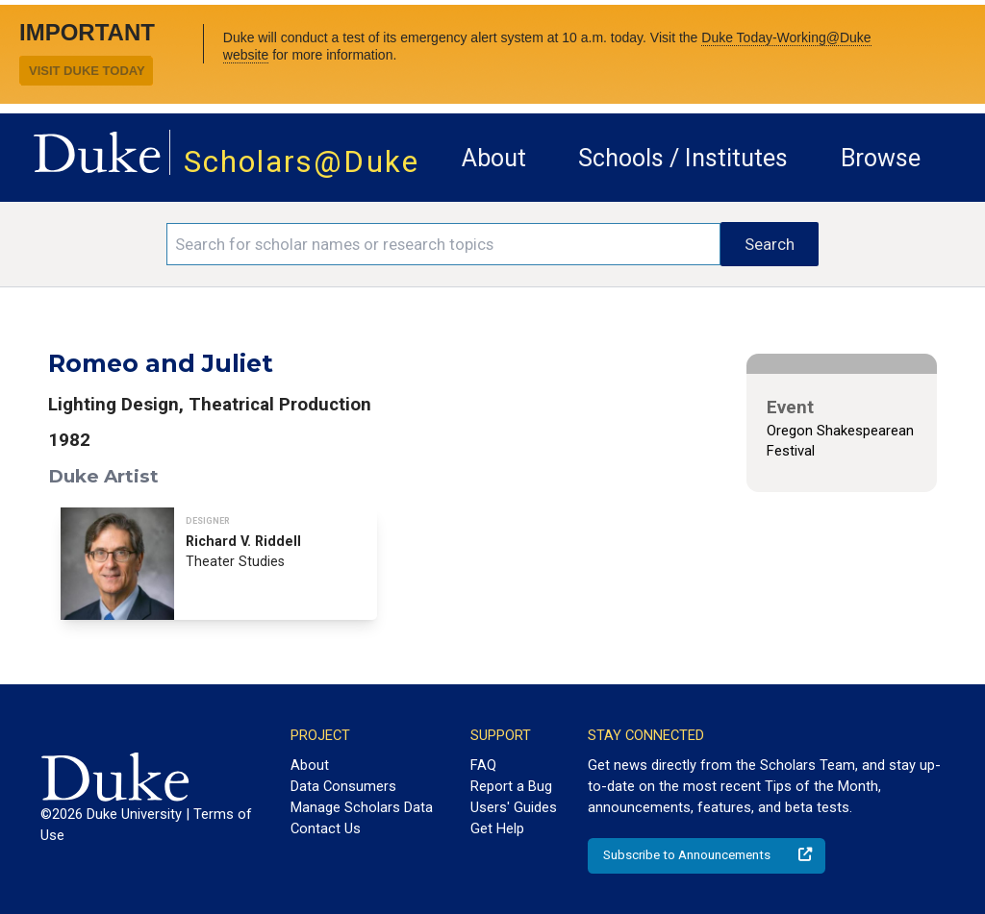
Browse (881, 158)
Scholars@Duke (301, 162)
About (494, 158)
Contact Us (325, 828)
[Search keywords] (443, 244)
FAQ (483, 765)
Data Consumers (343, 786)
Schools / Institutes (683, 158)
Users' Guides (513, 807)
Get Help (497, 828)
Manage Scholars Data (361, 807)
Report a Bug (511, 786)
